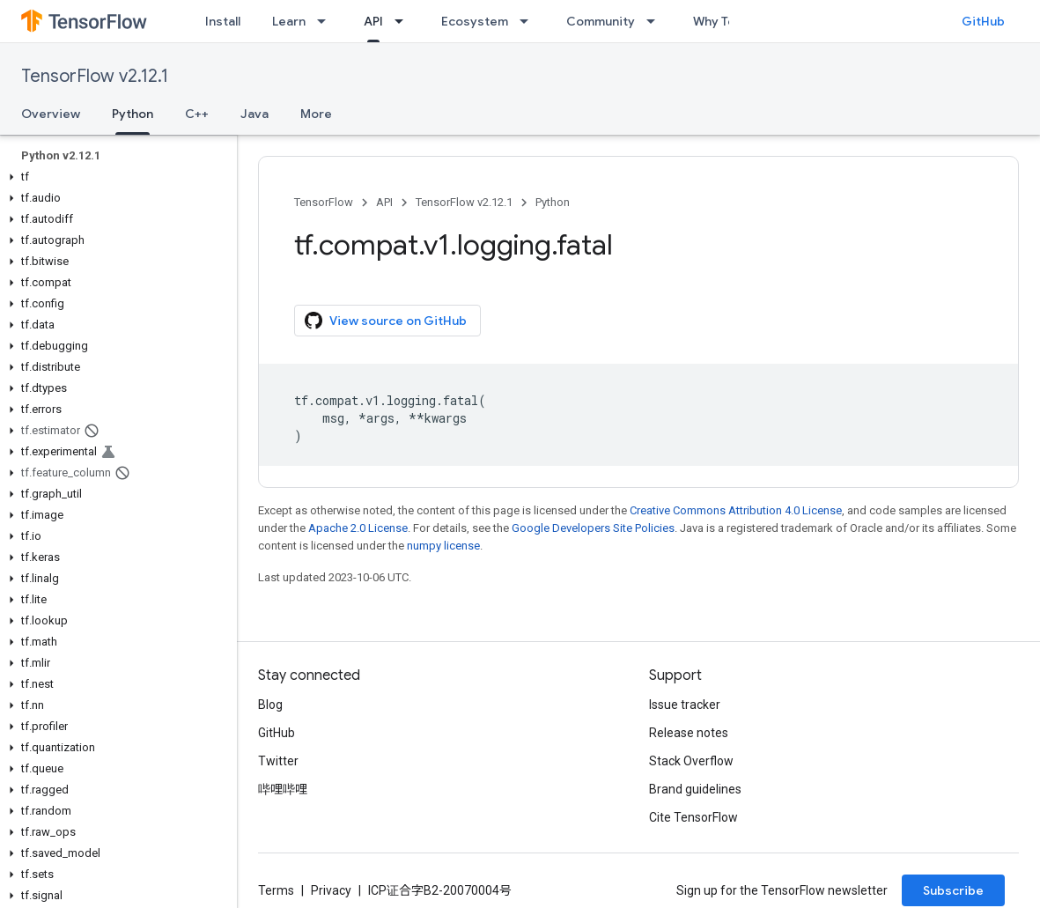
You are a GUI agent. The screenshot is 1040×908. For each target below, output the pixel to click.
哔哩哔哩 (282, 789)
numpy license (443, 545)
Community (600, 21)
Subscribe (953, 890)
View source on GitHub (386, 320)
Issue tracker (684, 705)
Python (552, 202)
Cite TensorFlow (693, 817)
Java (254, 114)
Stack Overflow (691, 761)
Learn (289, 21)
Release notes (688, 733)
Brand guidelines (695, 789)
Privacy (331, 890)
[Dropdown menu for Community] (656, 21)
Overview (50, 114)
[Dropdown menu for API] (404, 21)
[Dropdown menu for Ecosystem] (529, 21)
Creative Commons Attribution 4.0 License (736, 510)
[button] (115, 177)
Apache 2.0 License (358, 528)
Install (222, 21)
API (384, 202)
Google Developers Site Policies (593, 528)
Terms (276, 890)
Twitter (278, 761)
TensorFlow (323, 202)
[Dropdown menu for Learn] (327, 21)
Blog (270, 705)
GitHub (983, 21)
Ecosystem (474, 21)
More (316, 114)
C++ (197, 114)
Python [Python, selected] (132, 114)
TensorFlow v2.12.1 (94, 76)
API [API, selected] (373, 21)
